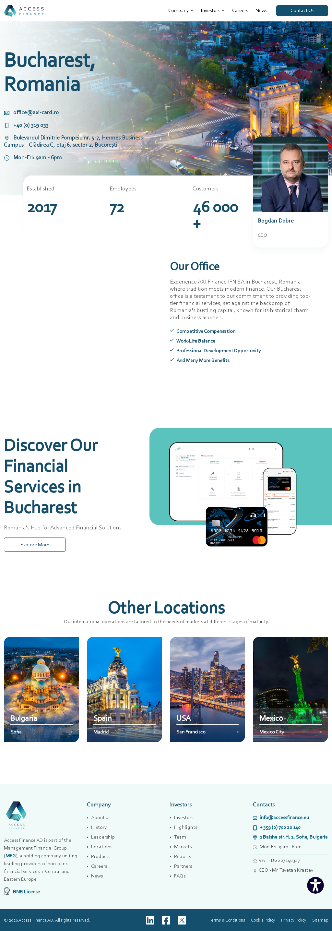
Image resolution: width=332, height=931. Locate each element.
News (261, 10)
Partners (183, 866)
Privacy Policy (293, 920)
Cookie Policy (263, 920)
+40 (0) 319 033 (26, 124)
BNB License (22, 892)
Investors (210, 10)
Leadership (103, 837)
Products (100, 856)
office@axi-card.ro (31, 112)
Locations (101, 846)
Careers (240, 10)
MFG (11, 855)
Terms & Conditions (227, 920)
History (99, 827)
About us (100, 817)
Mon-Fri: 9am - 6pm (33, 157)
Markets (183, 846)
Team (180, 837)
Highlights (185, 827)
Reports (182, 856)
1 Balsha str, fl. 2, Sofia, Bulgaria (290, 837)
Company (178, 10)
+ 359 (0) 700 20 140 (277, 827)
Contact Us (302, 10)
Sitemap (320, 920)
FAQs (179, 876)
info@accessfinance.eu (281, 817)
